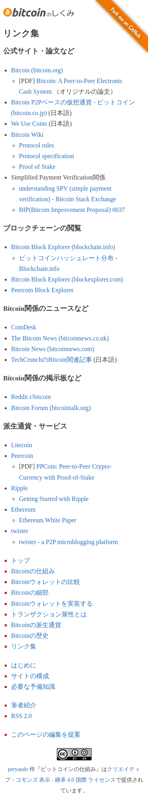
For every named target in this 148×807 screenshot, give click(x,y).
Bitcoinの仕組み (33, 571)
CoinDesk (23, 327)
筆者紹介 (23, 705)
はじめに (23, 665)
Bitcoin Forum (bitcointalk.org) (51, 407)
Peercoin (22, 455)
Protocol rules (36, 145)
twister (19, 530)
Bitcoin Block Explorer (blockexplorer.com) (67, 279)
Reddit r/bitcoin (31, 396)
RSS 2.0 (21, 716)
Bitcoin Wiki (27, 134)
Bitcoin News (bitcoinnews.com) (52, 349)
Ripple (19, 488)
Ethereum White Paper (47, 520)
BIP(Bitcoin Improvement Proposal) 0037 (72, 209)
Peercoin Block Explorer (42, 290)
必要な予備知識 (33, 686)
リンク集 (23, 646)
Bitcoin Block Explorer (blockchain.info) (63, 247)
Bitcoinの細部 (30, 592)
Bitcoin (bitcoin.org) (37, 70)
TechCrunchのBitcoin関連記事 (51, 359)
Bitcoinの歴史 (30, 635)
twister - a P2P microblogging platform (68, 542)
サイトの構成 (30, 676)
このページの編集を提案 (46, 734)
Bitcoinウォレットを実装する (52, 603)
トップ (20, 560)
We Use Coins (29, 123)
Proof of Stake (37, 166)
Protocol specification (46, 156)
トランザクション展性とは (49, 614)
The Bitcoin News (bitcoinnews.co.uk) (60, 338)
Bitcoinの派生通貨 (36, 625)
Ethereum (23, 509)
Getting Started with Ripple (53, 498)
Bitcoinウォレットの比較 (45, 581)
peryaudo (18, 769)
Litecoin (21, 445)
